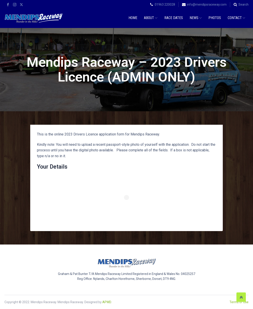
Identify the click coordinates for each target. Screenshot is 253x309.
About (150, 18)
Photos (214, 18)
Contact (236, 18)
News (196, 18)
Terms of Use (239, 302)
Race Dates (173, 18)
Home (133, 18)
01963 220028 (165, 4)
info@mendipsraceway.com (207, 4)
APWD (106, 302)
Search (243, 4)
